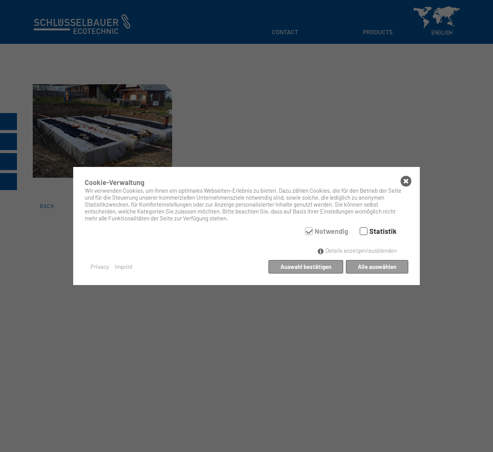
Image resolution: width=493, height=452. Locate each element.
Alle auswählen (377, 266)
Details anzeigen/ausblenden (361, 250)
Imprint (123, 266)
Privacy (100, 266)
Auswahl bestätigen (305, 266)
